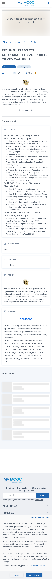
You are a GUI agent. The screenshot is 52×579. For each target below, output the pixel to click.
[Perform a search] (48, 3)
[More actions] (45, 42)
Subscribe (42, 495)
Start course (26, 574)
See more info (26, 110)
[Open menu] (4, 3)
